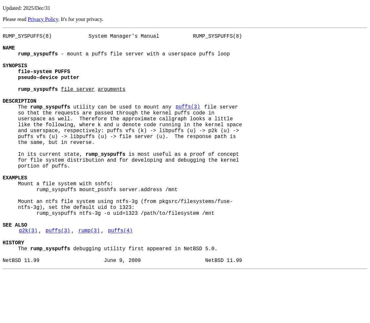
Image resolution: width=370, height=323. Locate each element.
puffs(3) (187, 123)
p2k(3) (28, 275)
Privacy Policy (43, 19)
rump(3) (89, 275)
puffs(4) (120, 275)
